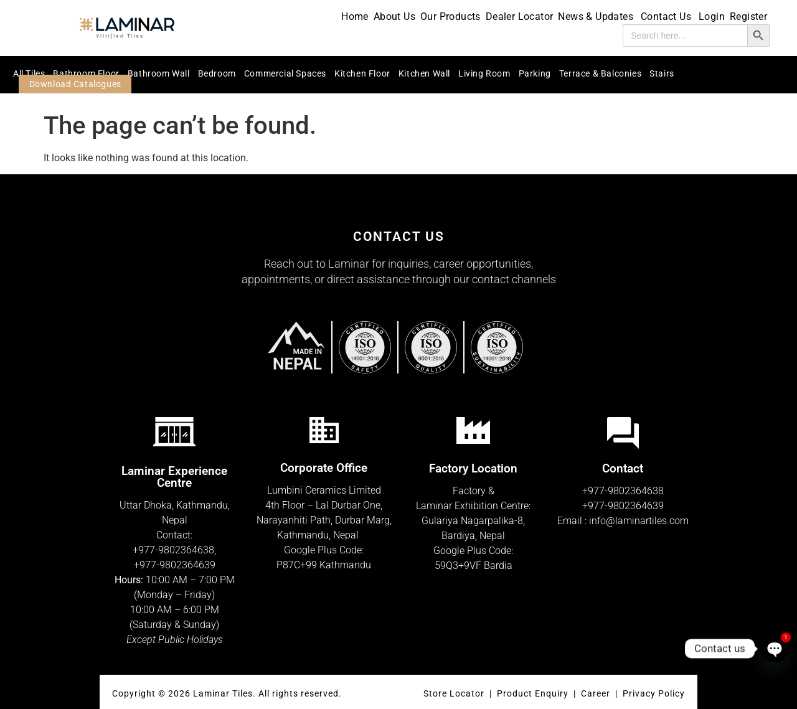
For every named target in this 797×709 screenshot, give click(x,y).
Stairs (661, 73)
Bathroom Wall (159, 73)
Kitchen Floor (362, 73)
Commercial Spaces (285, 73)
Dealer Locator (520, 16)
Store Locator (453, 693)
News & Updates (597, 16)
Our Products (450, 16)
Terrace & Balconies (600, 73)
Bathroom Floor (86, 73)
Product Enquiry (532, 693)
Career (597, 693)
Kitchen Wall (424, 73)
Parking (535, 73)
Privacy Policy (654, 693)
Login (712, 16)
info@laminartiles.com (639, 521)
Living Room (484, 73)
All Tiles (29, 73)
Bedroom (217, 73)
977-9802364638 (176, 550)
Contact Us (667, 16)
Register (748, 16)
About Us (394, 16)
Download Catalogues (75, 84)
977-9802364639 (177, 565)
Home (355, 16)
